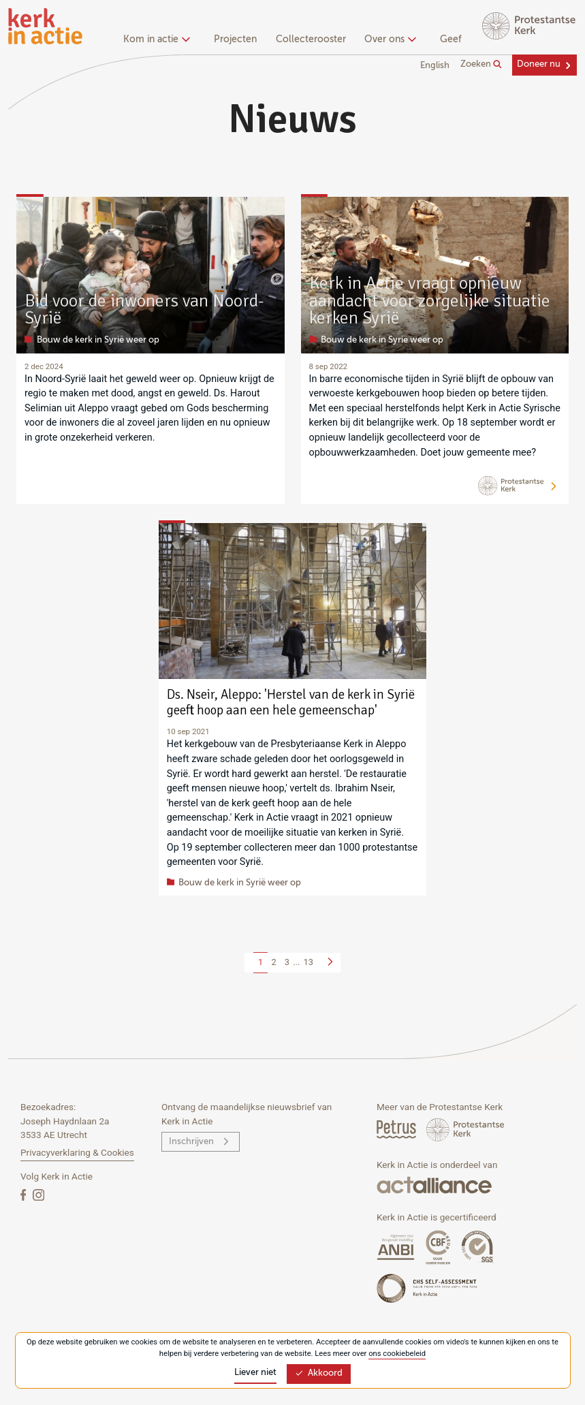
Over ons (388, 39)
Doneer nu (538, 64)
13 (308, 962)
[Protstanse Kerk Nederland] (465, 1129)
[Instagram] (38, 1194)
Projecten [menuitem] (235, 39)
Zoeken (481, 64)
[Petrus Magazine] (397, 1129)
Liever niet (255, 1372)
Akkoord (319, 1373)
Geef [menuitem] (451, 39)
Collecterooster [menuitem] (311, 39)
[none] (159, 41)
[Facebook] (24, 1194)
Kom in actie (155, 39)
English (434, 65)
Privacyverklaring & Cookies (77, 1152)
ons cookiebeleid (397, 1353)
